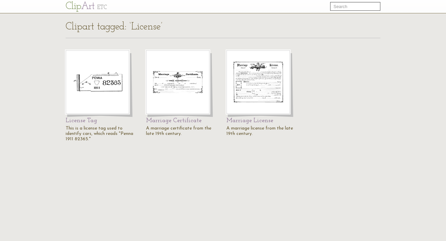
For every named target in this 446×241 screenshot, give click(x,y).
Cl (86, 6)
